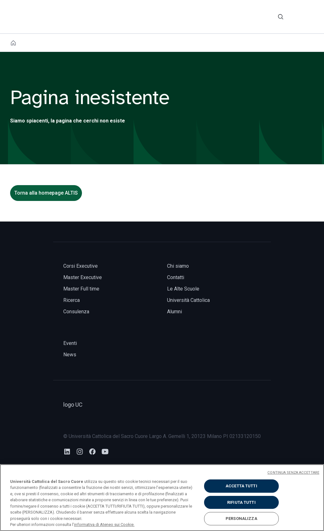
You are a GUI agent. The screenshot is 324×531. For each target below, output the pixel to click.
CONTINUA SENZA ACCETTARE (293, 473)
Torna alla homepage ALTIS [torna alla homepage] (46, 193)
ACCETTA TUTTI (241, 486)
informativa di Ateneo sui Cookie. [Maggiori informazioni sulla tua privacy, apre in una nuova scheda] (104, 524)
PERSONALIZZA (241, 518)
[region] (162, 497)
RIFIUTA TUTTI (241, 502)
